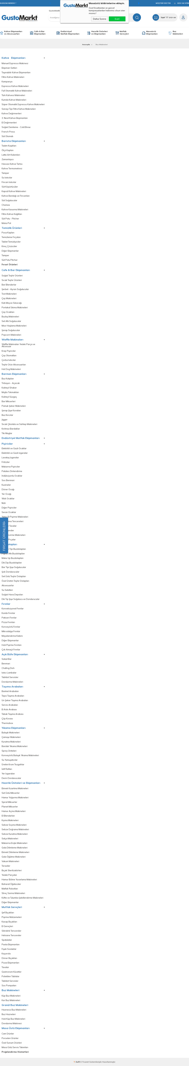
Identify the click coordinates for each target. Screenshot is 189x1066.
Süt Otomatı (7, 136)
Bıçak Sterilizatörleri (12, 870)
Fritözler (6, 462)
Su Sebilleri (7, 590)
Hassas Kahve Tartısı (12, 164)
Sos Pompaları (9, 985)
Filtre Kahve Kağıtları (12, 214)
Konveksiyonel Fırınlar (13, 609)
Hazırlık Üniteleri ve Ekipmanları (99, 32)
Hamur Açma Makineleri (14, 811)
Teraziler (6, 866)
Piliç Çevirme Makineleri (13, 535)
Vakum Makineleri (10, 861)
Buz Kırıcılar (7, 415)
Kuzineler (6, 485)
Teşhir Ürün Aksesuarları (14, 365)
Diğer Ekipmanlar (10, 251)
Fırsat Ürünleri (10, 264)
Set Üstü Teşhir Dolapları (14, 576)
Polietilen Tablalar (10, 976)
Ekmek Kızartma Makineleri (15, 788)
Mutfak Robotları (10, 889)
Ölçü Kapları (8, 150)
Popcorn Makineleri (11, 335)
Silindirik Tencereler (11, 931)
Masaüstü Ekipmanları (152, 32)
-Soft (76, 1062)
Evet (117, 18)
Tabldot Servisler (10, 677)
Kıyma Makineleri (10, 820)
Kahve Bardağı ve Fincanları (16, 196)
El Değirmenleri (9, 123)
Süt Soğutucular (9, 200)
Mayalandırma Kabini (12, 636)
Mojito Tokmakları (10, 392)
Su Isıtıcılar (7, 178)
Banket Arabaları (10, 691)
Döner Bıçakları (9, 958)
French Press (8, 132)
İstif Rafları (7, 769)
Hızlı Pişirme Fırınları (12, 645)
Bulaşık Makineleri (11, 733)
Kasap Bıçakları (9, 922)
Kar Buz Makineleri (11, 1000)
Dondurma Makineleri (12, 682)
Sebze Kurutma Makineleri (15, 834)
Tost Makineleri (9, 294)
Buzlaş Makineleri (10, 317)
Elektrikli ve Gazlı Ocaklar (14, 448)
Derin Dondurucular (11, 778)
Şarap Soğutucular (11, 330)
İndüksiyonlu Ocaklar (12, 476)
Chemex (6, 205)
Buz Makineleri (178, 32)
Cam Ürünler (8, 1034)
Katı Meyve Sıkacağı (12, 303)
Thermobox (7, 723)
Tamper (5, 173)
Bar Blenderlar (9, 285)
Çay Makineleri (9, 298)
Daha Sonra (99, 18)
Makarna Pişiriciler (11, 467)
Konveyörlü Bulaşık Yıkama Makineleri (20, 755)
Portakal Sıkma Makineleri (15, 307)
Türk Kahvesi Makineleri (13, 95)
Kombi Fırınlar (8, 613)
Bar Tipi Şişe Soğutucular (14, 567)
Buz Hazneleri (9, 1014)
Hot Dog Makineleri (11, 369)
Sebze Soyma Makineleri (14, 825)
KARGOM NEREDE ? (8, 3)
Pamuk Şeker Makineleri (14, 406)
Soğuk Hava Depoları (12, 595)
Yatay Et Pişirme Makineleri (15, 517)
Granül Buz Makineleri (15, 1005)
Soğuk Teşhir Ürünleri (12, 276)
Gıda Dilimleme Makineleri (15, 848)
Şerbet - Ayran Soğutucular (15, 289)
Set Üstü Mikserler (11, 793)
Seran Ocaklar (9, 512)
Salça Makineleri (10, 839)
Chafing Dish (8, 668)
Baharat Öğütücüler (11, 884)
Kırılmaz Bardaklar (11, 429)
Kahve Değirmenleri (12, 113)
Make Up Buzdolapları (12, 558)
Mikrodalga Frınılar (11, 631)
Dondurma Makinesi (12, 1023)
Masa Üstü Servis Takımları (15, 1047)
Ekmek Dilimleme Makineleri (15, 852)
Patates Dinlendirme (12, 471)
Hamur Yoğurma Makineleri (15, 797)
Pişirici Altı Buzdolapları (13, 554)
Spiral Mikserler (9, 802)
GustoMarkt (54, 11)
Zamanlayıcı (8, 159)
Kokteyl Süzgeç (9, 397)
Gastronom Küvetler (12, 972)
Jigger (4, 420)
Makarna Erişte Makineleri (14, 843)
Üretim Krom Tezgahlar (13, 764)
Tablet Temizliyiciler (11, 242)
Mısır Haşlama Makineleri (14, 326)
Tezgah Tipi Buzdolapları (14, 549)
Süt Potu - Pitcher (10, 219)
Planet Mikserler (10, 807)
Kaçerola (6, 954)
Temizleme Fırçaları (11, 237)
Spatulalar (7, 940)
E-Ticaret (84, 1062)
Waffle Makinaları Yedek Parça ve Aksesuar (18, 345)
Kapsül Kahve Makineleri (14, 191)
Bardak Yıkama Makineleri (15, 746)
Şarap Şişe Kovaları (11, 410)
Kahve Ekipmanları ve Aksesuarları (13, 32)
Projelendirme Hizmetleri (15, 1052)
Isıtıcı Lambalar (9, 673)
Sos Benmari (8, 480)
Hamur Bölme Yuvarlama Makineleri (19, 880)
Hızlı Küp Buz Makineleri (13, 1019)
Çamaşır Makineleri (11, 737)
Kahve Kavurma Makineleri (15, 209)
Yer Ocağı (6, 494)
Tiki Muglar (7, 433)
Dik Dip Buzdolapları (12, 563)
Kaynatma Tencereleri (12, 521)
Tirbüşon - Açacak (11, 383)
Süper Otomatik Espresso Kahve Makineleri (23, 104)
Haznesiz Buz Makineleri (14, 1010)
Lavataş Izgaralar (10, 458)
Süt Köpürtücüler (10, 187)
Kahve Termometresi (12, 168)
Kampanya (7, 82)
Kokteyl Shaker (9, 388)
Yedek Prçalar (9, 540)
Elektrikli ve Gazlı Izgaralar (15, 453)
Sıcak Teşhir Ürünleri (12, 280)
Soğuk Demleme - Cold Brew (16, 127)
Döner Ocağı (8, 489)
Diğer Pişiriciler (9, 508)
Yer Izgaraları (8, 774)
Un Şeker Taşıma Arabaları (15, 700)
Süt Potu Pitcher (10, 260)
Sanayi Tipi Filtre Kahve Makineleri (19, 109)
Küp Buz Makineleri (11, 996)
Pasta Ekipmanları (11, 944)
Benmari (6, 664)
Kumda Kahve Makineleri (14, 100)
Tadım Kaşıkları (9, 146)
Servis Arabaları (10, 705)
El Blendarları (8, 816)
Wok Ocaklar (8, 499)
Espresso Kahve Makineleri (15, 86)
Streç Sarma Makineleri (13, 893)
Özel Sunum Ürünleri (12, 1043)
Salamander (8, 530)
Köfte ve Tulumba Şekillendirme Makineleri (22, 898)
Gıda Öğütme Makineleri (14, 857)
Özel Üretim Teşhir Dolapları (15, 581)
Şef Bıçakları (8, 913)
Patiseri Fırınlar (9, 618)
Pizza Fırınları (8, 622)
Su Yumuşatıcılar (10, 760)
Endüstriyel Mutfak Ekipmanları (70, 32)
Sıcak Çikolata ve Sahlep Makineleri (19, 424)
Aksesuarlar (8, 585)
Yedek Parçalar (9, 875)
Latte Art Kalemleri (11, 155)
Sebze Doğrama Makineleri (15, 829)
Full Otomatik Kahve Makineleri (17, 91)
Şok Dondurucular (10, 572)
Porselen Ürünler (10, 1038)
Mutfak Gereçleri (124, 32)
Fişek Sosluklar (9, 949)
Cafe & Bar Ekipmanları (39, 32)
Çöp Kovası (7, 719)
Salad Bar (7, 659)
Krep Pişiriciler (9, 351)
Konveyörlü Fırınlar (11, 627)
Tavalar (5, 967)
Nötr (4, 503)
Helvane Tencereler (11, 935)
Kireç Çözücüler (9, 246)
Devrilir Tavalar (9, 526)
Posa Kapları (8, 233)
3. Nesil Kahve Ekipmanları (15, 118)
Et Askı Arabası (9, 709)
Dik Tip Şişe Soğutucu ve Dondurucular (21, 599)
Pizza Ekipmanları (10, 963)
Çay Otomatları (9, 355)
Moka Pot (6, 223)
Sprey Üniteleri (9, 751)
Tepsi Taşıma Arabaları (13, 696)
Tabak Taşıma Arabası (12, 714)
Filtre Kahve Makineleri (13, 77)
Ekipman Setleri (9, 68)
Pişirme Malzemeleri (12, 917)
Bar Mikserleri (8, 401)
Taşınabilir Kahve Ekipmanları (16, 72)
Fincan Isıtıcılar (9, 182)
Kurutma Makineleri (11, 742)
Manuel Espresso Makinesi (15, 63)
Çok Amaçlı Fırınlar (11, 650)
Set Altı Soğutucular (11, 321)
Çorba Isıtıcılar (9, 360)
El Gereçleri (7, 926)
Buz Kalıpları (8, 379)
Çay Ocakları (8, 312)
